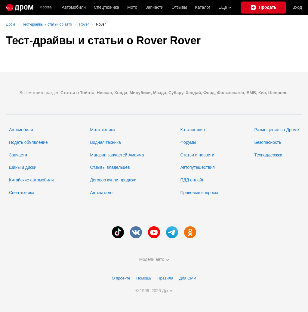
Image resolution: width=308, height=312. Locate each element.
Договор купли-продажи (113, 180)
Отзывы (179, 7)
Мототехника (102, 129)
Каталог (203, 7)
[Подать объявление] (263, 8)
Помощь (143, 278)
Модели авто (154, 259)
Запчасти (154, 7)
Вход (297, 7)
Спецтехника (21, 192)
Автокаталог (102, 192)
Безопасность (267, 142)
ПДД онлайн (192, 180)
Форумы (188, 142)
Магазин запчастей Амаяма (117, 155)
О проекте (121, 278)
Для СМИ (187, 278)
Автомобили (74, 7)
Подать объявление (28, 142)
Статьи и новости (197, 155)
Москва (45, 7)
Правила (165, 278)
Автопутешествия (197, 167)
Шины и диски (22, 167)
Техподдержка (268, 155)
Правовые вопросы (199, 192)
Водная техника (105, 142)
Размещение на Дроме (276, 129)
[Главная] (19, 7)
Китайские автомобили (31, 180)
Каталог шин (192, 129)
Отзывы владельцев (110, 167)
